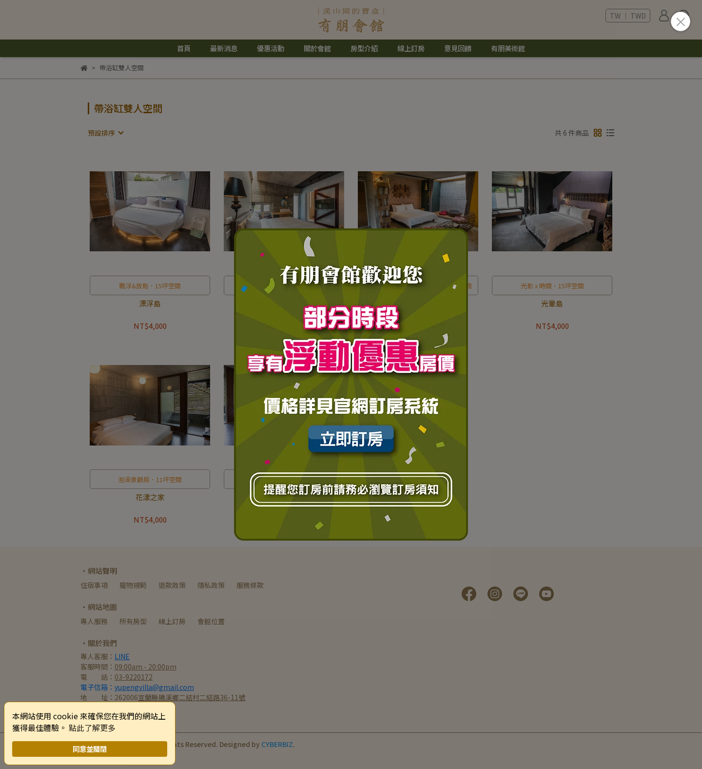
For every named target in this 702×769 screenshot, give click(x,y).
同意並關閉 (90, 749)
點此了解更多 (92, 727)
